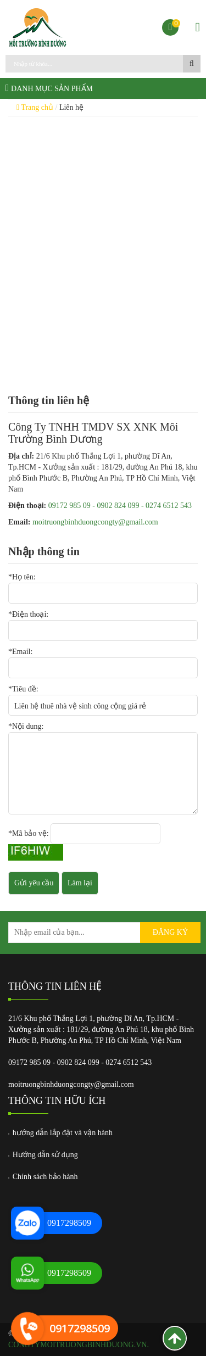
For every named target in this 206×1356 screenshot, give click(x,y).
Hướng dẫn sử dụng (43, 1155)
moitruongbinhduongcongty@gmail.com (95, 522)
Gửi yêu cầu (33, 883)
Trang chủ (34, 107)
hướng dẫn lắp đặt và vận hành (60, 1133)
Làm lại (80, 883)
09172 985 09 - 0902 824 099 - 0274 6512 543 (120, 505)
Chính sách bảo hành (43, 1177)
